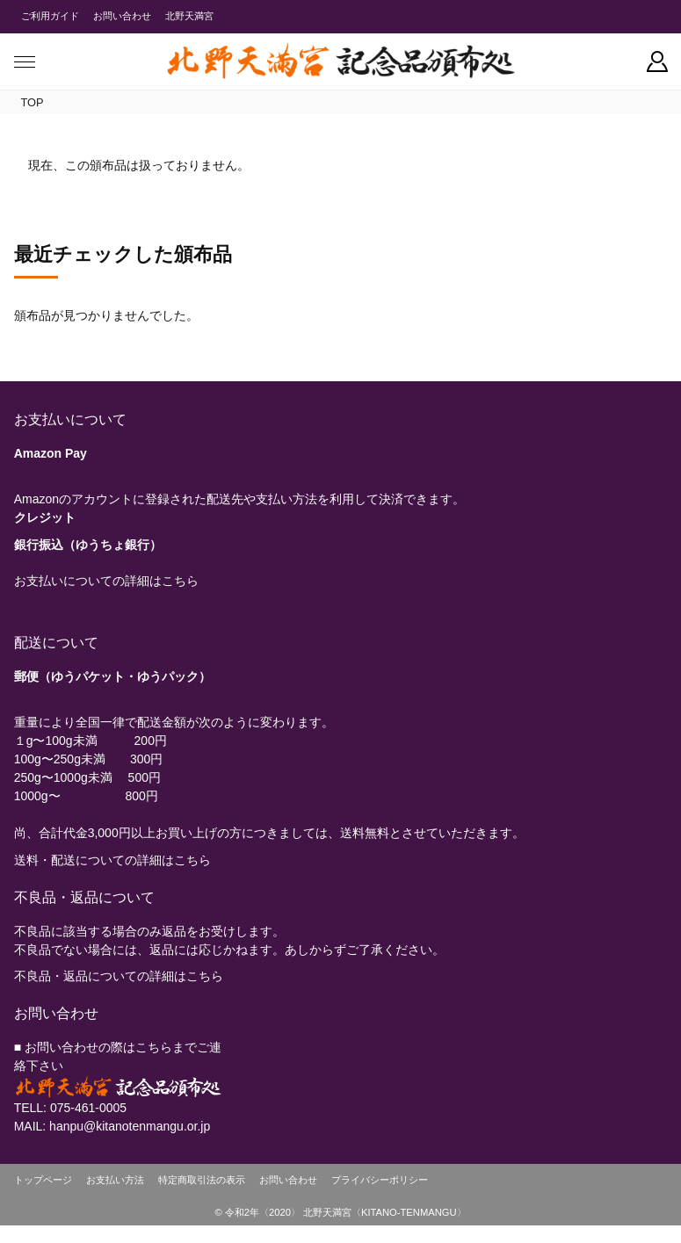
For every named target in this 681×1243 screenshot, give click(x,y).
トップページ (43, 1179)
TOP (32, 102)
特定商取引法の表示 (201, 1179)
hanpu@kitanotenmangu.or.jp (129, 1126)
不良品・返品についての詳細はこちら (118, 976)
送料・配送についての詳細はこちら (112, 860)
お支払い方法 (115, 1179)
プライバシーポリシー (379, 1179)
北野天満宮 (189, 16)
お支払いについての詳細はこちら (106, 581)
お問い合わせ (122, 16)
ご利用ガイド (50, 16)
